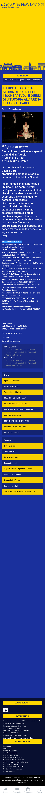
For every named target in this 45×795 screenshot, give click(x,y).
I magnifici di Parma (12, 480)
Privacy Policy (17, 738)
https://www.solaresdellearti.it (14, 329)
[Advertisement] (22, 36)
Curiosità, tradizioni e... (13, 474)
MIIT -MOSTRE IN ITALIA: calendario (18, 409)
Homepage (7, 746)
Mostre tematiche (11, 432)
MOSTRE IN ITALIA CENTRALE (16, 404)
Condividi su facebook (11, 341)
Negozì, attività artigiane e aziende (18, 469)
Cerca (39, 790)
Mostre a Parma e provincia (15, 427)
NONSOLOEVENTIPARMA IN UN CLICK (19, 492)
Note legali (7, 738)
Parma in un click (11, 486)
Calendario (28, 790)
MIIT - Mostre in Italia (12, 415)
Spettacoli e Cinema (12, 381)
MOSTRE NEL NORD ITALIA (15, 398)
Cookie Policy (28, 738)
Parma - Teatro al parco (11, 109)
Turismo (7, 440)
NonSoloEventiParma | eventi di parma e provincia (22, 6)
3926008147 (14, 733)
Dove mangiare (10, 446)
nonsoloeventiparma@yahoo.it (13, 723)
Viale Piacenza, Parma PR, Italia (14, 326)
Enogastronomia (11, 463)
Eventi (6, 375)
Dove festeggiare (11, 457)
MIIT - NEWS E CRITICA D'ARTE (16, 421)
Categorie (17, 790)
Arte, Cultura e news (12, 386)
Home (5, 790)
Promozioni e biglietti (12, 392)
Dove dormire (9, 451)
